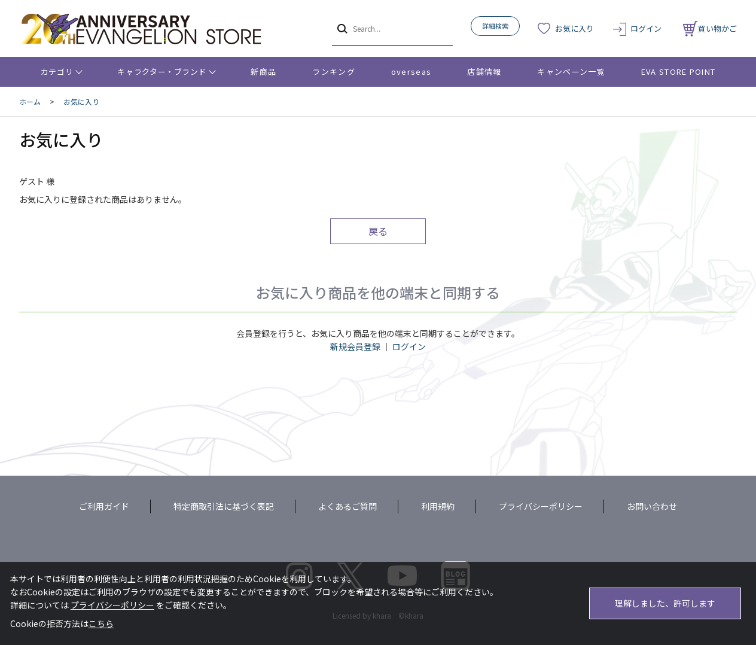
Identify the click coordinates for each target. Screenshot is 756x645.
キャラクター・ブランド (161, 71)
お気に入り (574, 28)
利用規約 (438, 506)
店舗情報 (484, 71)
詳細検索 (495, 26)
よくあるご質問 (347, 506)
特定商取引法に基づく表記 (223, 506)
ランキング (333, 71)
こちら (101, 623)
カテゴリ (57, 71)
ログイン (646, 28)
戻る (378, 231)
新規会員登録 (355, 346)
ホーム (30, 101)
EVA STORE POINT (678, 71)
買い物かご (710, 28)
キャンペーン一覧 (571, 71)
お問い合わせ (652, 506)
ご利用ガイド (104, 506)
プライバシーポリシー (541, 506)
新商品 (263, 71)
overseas (411, 71)
